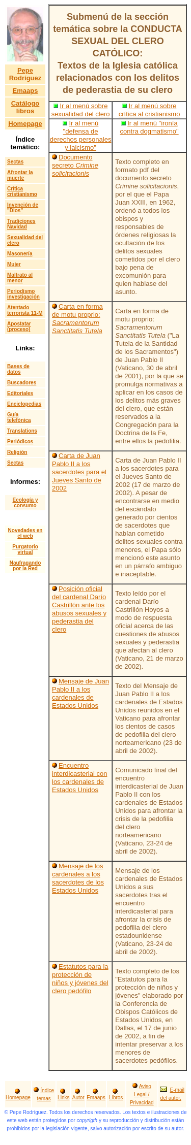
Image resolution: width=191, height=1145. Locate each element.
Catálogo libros (25, 107)
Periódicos (20, 441)
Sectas (15, 162)
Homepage (25, 123)
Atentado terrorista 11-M (24, 310)
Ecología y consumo (25, 502)
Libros (116, 1097)
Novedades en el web (25, 533)
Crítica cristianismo (22, 191)
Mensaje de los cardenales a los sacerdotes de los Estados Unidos (78, 878)
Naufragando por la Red (25, 565)
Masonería (19, 253)
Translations (22, 431)
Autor (78, 1097)
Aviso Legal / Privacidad (142, 1094)
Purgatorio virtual (25, 549)
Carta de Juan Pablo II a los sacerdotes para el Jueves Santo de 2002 (79, 472)
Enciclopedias (24, 404)
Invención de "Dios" (22, 207)
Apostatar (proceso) (19, 326)
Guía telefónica (19, 417)
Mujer (14, 264)
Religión (17, 452)
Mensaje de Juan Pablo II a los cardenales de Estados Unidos (80, 693)
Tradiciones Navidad (21, 224)
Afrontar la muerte (20, 175)
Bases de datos (18, 369)
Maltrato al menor (20, 277)
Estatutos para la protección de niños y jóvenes (80, 975)
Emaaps (25, 90)
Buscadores (21, 382)
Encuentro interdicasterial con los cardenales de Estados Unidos (79, 778)
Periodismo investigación (23, 294)
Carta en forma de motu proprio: (77, 319)
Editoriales (20, 393)
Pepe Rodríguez (25, 74)
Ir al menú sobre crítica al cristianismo (149, 110)
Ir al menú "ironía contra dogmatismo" (149, 127)
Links (63, 1097)
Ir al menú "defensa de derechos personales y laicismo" (81, 135)
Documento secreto (75, 165)
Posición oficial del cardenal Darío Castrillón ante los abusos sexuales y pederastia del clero (79, 609)
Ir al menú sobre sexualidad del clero (80, 110)
